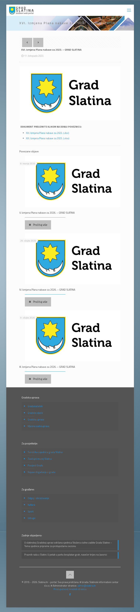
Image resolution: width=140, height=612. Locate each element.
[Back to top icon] (70, 575)
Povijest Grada (35, 465)
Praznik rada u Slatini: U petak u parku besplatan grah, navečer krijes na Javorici (65, 554)
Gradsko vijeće (35, 413)
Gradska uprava (36, 419)
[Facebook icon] (70, 594)
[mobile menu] (129, 10)
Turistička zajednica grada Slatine (45, 452)
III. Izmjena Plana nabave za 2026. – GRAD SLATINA (47, 367)
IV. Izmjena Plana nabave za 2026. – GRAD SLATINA (47, 290)
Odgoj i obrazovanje (38, 498)
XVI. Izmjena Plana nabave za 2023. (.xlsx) (47, 138)
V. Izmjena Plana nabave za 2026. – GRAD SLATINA (47, 213)
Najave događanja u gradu (41, 472)
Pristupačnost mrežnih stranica (70, 589)
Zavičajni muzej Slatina (40, 459)
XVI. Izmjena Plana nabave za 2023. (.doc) (47, 133)
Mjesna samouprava (38, 426)
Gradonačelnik (35, 406)
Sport (31, 511)
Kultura (31, 505)
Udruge (31, 518)
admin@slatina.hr (86, 585)
